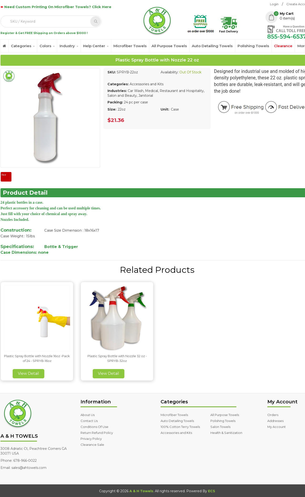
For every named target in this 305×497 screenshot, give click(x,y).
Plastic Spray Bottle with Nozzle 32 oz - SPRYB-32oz (117, 358)
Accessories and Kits (176, 433)
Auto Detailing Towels (212, 46)
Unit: (165, 109)
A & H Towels (141, 491)
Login (274, 4)
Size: (111, 109)
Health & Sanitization (226, 433)
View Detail (28, 373)
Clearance (283, 46)
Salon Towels (220, 427)
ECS (211, 491)
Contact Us (89, 421)
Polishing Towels (253, 46)
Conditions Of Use (94, 427)
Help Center (94, 46)
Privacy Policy (91, 439)
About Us (88, 415)
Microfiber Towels (130, 46)
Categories (21, 46)
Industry (67, 46)
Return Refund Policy (97, 433)
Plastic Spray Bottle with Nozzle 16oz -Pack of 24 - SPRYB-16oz (37, 358)
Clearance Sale (92, 444)
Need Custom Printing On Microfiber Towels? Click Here (57, 7)
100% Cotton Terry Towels (180, 427)
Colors (45, 46)
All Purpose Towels (169, 46)
